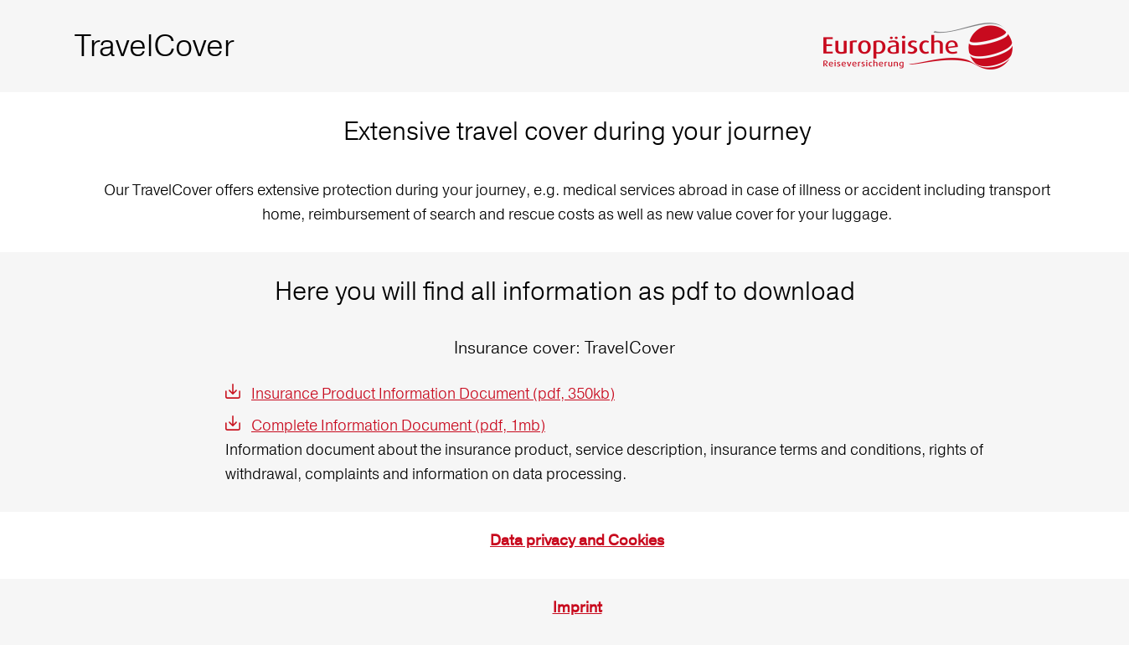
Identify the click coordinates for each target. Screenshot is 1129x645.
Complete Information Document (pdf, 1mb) (398, 425)
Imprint (577, 607)
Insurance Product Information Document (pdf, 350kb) (433, 393)
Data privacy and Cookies (577, 540)
